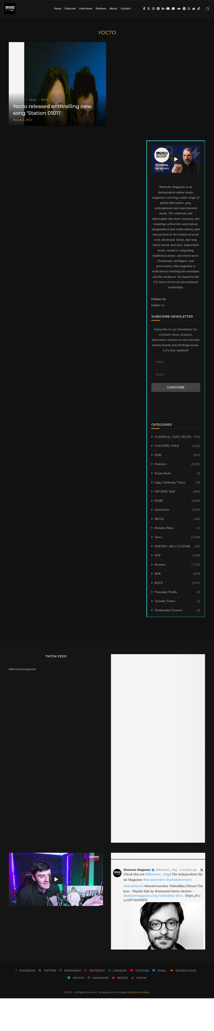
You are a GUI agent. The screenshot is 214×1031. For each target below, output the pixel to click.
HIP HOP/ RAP (177, 492)
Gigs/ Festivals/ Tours (177, 483)
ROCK (177, 583)
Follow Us (157, 305)
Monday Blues (177, 528)
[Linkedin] (163, 8)
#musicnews (134, 886)
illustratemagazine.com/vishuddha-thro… (154, 896)
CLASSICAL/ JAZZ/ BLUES (177, 437)
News (57, 8)
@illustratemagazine (22, 669)
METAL (177, 519)
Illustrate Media (140, 992)
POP (177, 555)
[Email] (173, 8)
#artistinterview (179, 879)
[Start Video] (175, 159)
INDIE (177, 501)
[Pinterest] (158, 8)
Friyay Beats (177, 473)
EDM (177, 455)
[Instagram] (153, 8)
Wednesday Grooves (177, 610)
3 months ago (188, 870)
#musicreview (154, 879)
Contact (126, 8)
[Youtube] (168, 8)
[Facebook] (144, 8)
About (113, 8)
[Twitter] (148, 8)
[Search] (208, 8)
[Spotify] (184, 8)
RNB (177, 574)
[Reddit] (193, 8)
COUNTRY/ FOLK (177, 446)
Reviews (101, 8)
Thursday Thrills (177, 592)
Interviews (85, 8)
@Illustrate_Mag (166, 870)
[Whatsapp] (189, 8)
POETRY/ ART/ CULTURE (177, 546)
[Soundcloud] (179, 8)
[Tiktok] (198, 8)
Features (70, 8)
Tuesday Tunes (177, 601)
